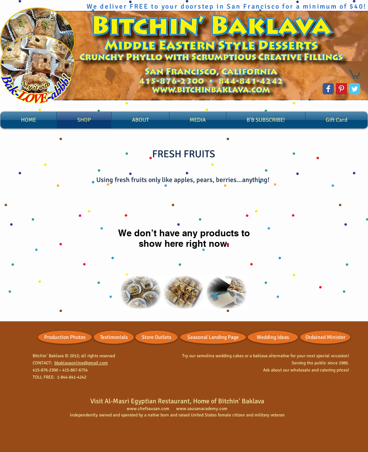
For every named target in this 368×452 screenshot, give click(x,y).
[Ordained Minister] (325, 337)
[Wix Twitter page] (354, 88)
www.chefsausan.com (148, 409)
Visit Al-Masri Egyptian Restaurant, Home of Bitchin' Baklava (177, 401)
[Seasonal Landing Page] (213, 337)
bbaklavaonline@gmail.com (81, 363)
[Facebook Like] (14, 335)
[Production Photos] (65, 337)
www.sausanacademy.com (201, 409)
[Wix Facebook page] (328, 88)
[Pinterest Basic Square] (341, 88)
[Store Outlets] (156, 337)
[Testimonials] (114, 337)
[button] (354, 74)
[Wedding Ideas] (273, 337)
